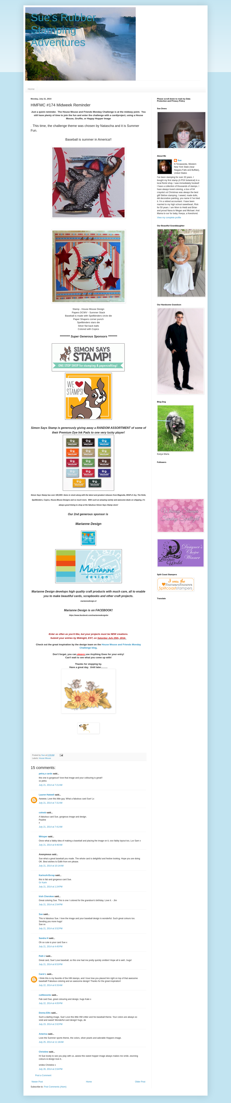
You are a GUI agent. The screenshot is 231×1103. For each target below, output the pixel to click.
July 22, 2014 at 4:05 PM (50, 1003)
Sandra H (43, 938)
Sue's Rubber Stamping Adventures (63, 29)
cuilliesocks (45, 995)
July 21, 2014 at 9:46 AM (50, 845)
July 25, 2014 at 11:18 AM (51, 1042)
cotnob (42, 812)
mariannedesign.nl (88, 601)
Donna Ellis (45, 1013)
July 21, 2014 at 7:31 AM (50, 803)
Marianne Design (88, 524)
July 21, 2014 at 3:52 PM (50, 928)
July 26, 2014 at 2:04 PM (50, 1069)
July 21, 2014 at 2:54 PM (50, 904)
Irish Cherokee (46, 896)
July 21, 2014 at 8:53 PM (50, 964)
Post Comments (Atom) (55, 1087)
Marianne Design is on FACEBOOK (88, 610)
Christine (43, 1052)
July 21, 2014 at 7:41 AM (50, 827)
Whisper (43, 836)
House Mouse (45, 758)
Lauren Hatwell (46, 794)
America (43, 1034)
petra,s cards (45, 773)
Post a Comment (43, 1075)
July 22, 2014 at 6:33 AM (50, 985)
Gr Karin (43, 882)
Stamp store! (107, 505)
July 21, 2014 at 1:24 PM (50, 886)
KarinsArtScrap (47, 875)
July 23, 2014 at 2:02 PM (50, 1024)
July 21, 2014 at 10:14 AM (51, 866)
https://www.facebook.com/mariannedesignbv (88, 615)
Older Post (140, 1081)
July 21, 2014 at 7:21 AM (50, 785)
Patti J (42, 956)
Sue (41, 914)
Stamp (41, 495)
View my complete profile (169, 217)
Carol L (42, 974)
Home (31, 89)
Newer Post (37, 1081)
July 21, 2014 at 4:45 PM (50, 946)
